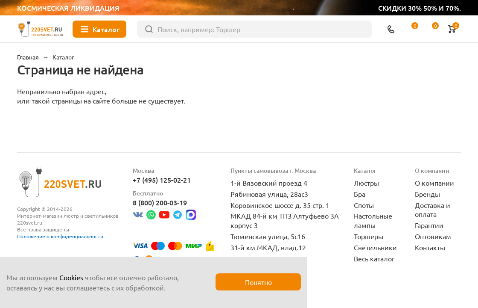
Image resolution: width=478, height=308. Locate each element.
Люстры (366, 182)
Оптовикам (433, 236)
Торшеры (368, 236)
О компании (434, 182)
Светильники (375, 247)
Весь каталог (374, 258)
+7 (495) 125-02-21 (162, 179)
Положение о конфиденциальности (60, 236)
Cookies (71, 277)
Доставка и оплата (432, 210)
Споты (364, 205)
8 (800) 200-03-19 (160, 202)
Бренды (427, 194)
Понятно (258, 282)
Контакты (430, 247)
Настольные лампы (373, 220)
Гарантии (429, 225)
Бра (359, 194)
